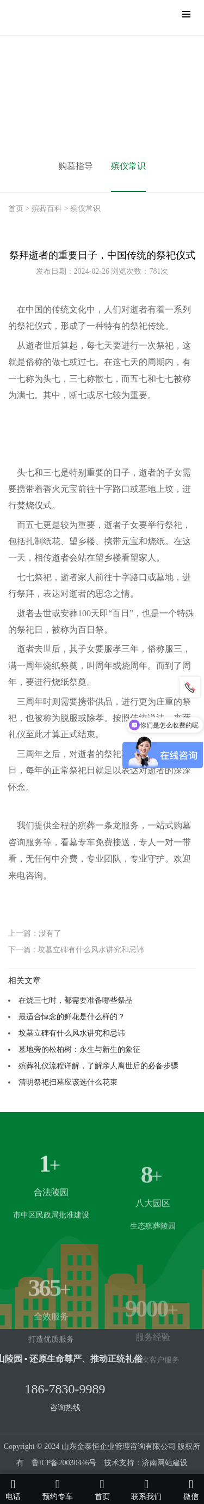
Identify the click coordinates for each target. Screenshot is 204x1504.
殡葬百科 (47, 208)
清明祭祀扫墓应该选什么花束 (68, 1082)
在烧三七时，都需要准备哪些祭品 (75, 1000)
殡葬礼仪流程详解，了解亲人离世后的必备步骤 (98, 1065)
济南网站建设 (165, 1463)
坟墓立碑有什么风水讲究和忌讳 (71, 1032)
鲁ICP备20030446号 (64, 1463)
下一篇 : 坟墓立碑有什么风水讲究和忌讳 (76, 949)
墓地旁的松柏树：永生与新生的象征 (79, 1049)
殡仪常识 (128, 166)
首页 (15, 208)
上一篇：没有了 (34, 933)
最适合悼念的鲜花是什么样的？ (71, 1016)
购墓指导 (75, 166)
